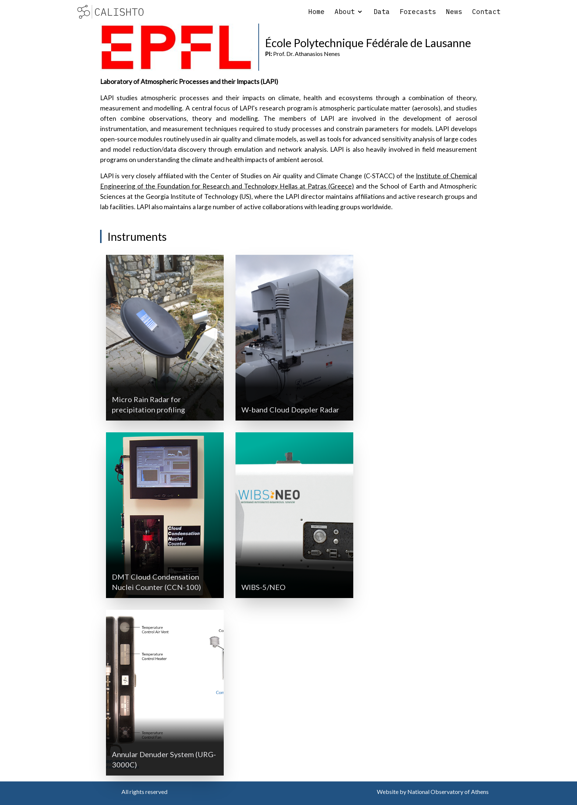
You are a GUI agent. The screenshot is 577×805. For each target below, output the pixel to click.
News (454, 11)
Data (382, 11)
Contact (486, 11)
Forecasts (418, 11)
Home (316, 11)
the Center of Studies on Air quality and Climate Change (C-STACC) (297, 176)
